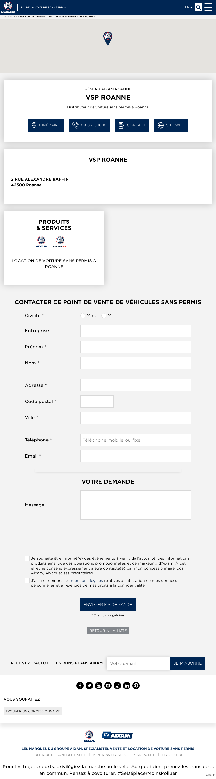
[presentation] (108, 539)
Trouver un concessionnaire (33, 711)
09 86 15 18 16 (89, 125)
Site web (171, 125)
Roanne (33, 185)
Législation (173, 755)
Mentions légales (109, 755)
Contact (132, 125)
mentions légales (87, 580)
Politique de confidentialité (59, 755)
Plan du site (144, 755)
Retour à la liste (108, 631)
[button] (107, 39)
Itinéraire (46, 125)
